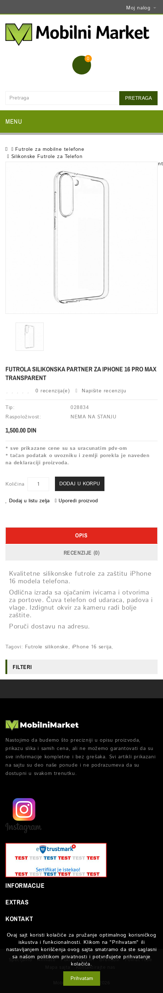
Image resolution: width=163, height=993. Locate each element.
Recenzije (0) (82, 553)
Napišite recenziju (101, 391)
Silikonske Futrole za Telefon (46, 156)
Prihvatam (81, 978)
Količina (15, 484)
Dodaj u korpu (79, 483)
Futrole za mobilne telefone (49, 149)
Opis (81, 535)
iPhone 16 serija (92, 647)
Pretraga (138, 98)
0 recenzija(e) (52, 391)
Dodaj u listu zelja (27, 500)
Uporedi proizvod (76, 500)
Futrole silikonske (46, 647)
